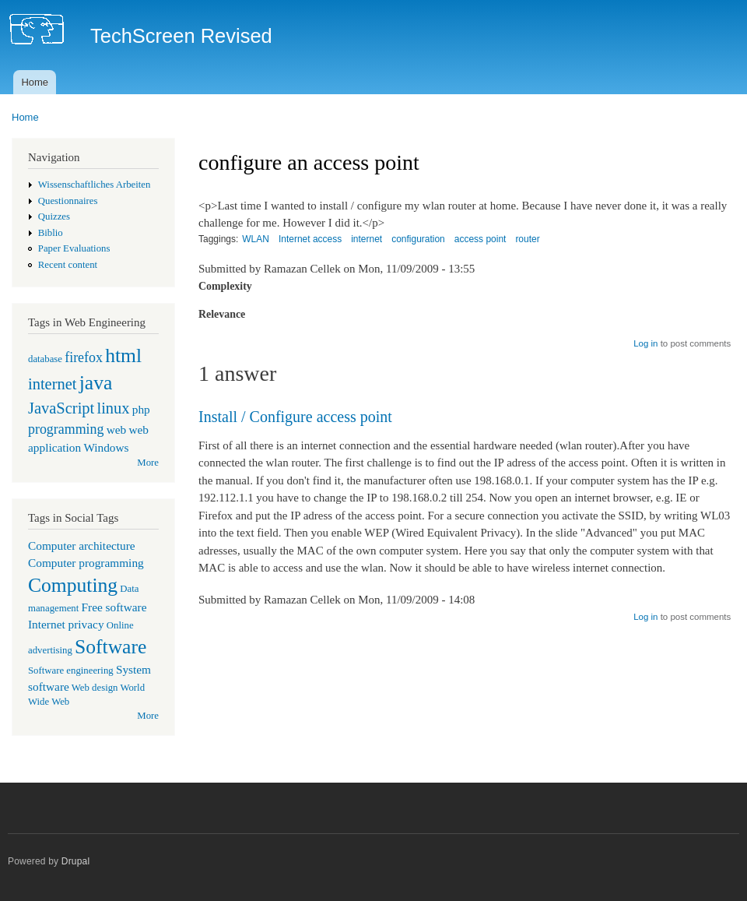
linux (112, 408)
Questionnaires (68, 200)
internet (52, 383)
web (117, 429)
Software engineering (71, 670)
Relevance (221, 314)
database (45, 359)
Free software (114, 607)
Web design (95, 687)
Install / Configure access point (295, 416)
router (527, 239)
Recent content (67, 264)
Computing (72, 585)
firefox (84, 357)
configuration (418, 239)
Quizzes (54, 216)
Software (110, 646)
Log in (645, 343)
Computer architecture (81, 545)
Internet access (310, 239)
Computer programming (86, 562)
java (96, 382)
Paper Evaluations (74, 248)
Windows (105, 447)
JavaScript (61, 408)
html (123, 355)
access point (480, 239)
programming (65, 429)
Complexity (225, 286)
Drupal (75, 861)
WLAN (255, 239)
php (141, 409)
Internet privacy (66, 624)
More (148, 462)
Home (34, 82)
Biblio (50, 232)
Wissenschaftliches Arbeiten (94, 184)
